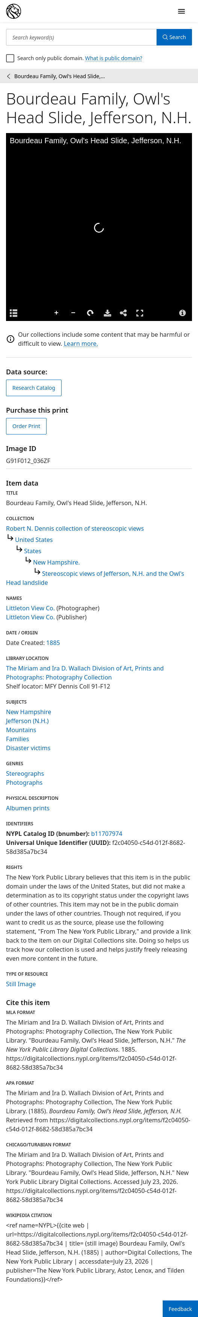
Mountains (21, 730)
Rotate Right (90, 313)
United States (34, 540)
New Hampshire (28, 712)
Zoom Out (73, 313)
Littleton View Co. (30, 608)
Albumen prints (28, 808)
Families (17, 739)
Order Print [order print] (26, 426)
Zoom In (56, 313)
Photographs (24, 782)
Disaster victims (28, 748)
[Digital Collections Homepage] (13, 11)
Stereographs (25, 773)
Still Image (21, 984)
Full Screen (139, 313)
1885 (53, 643)
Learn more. (81, 343)
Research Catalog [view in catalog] (33, 387)
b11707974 (106, 834)
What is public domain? (113, 58)
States (32, 551)
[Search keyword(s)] (81, 37)
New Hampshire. (56, 562)
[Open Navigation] (181, 11)
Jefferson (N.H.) (27, 721)
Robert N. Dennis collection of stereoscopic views (75, 528)
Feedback (180, 1308)
